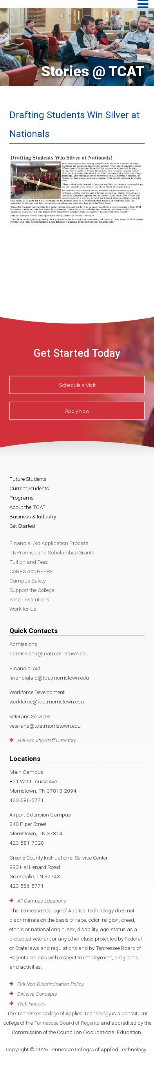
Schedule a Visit (77, 384)
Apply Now (77, 410)
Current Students (29, 488)
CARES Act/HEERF (31, 571)
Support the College (31, 590)
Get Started (22, 526)
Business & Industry (32, 516)
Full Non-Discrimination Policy (50, 984)
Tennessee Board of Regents (67, 1023)
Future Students (28, 479)
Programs (21, 498)
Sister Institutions (29, 599)
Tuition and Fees (28, 562)
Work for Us (22, 609)
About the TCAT (27, 507)
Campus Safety (27, 580)
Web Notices (31, 1003)
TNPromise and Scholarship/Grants (51, 552)
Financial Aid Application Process (49, 543)
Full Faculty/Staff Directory (46, 740)
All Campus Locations (41, 901)
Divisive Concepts (37, 994)
